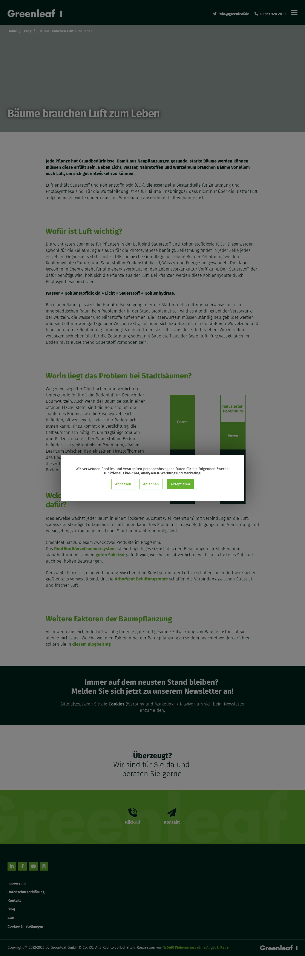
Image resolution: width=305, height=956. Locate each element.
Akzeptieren (180, 484)
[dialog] (152, 478)
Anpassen (123, 484)
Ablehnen (151, 484)
